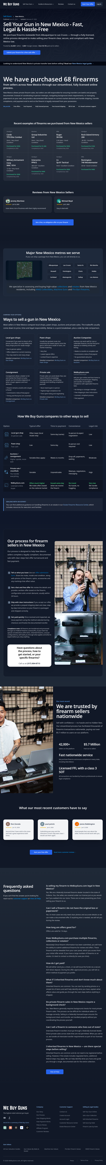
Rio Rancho (94, 265)
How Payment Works (43, 1122)
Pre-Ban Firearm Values (73, 1149)
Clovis (80, 271)
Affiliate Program (42, 1128)
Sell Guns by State (89, 1123)
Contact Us (63, 1112)
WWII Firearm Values (93, 1149)
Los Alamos (94, 277)
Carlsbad (53, 277)
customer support (20, 898)
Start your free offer (41, 852)
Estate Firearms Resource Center (75, 505)
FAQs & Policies (41, 1125)
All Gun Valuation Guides (11, 1149)
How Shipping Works (43, 1118)
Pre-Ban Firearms (80, 289)
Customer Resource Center (69, 1123)
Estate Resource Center (67, 1127)
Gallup (80, 277)
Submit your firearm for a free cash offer (22, 52)
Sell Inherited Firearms (90, 1119)
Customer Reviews (42, 1131)
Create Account (65, 1115)
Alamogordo (67, 277)
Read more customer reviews (65, 852)
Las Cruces (67, 265)
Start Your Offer (87, 4)
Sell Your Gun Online (90, 1112)
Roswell (53, 271)
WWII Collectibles (44, 289)
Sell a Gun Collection (90, 1115)
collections (62, 286)
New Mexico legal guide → (83, 63)
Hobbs (94, 271)
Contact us (71, 4)
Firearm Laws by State (90, 1127)
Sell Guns (7, 16)
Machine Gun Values (51, 1149)
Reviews (61, 4)
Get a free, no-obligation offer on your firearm (53, 222)
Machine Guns (61, 289)
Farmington (67, 271)
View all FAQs (35, 898)
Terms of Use (84, 1160)
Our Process (40, 1115)
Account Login (64, 1119)
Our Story (39, 1112)
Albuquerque (53, 265)
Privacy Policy (99, 1160)
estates (75, 286)
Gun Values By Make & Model (31, 1150)
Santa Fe (80, 265)
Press (72, 1161)
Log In (99, 4)
